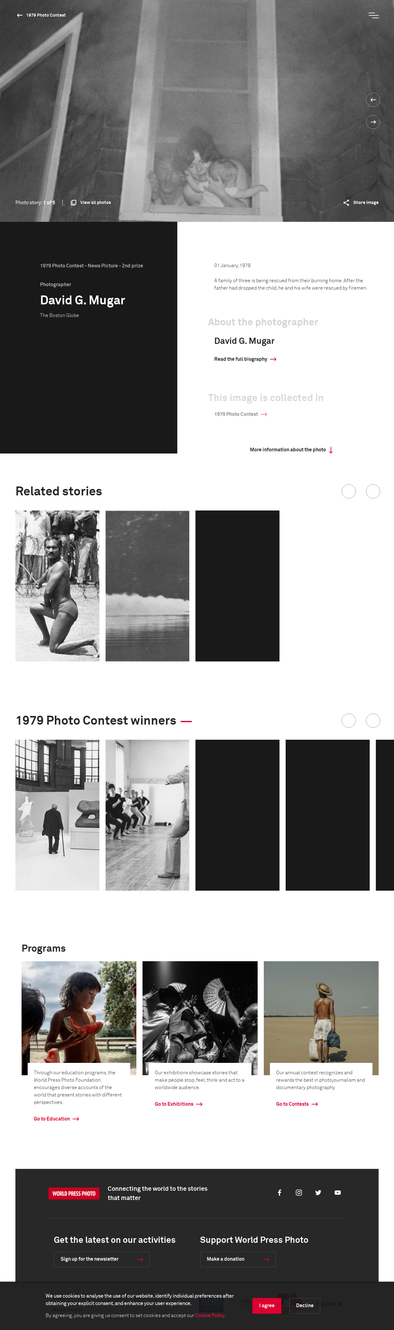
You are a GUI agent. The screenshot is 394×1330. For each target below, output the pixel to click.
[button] (349, 491)
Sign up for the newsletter (90, 1259)
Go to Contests (292, 1104)
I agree (267, 1305)
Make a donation (225, 1259)
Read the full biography (240, 359)
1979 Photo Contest (46, 15)
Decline (305, 1305)
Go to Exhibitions (174, 1104)
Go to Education (52, 1118)
